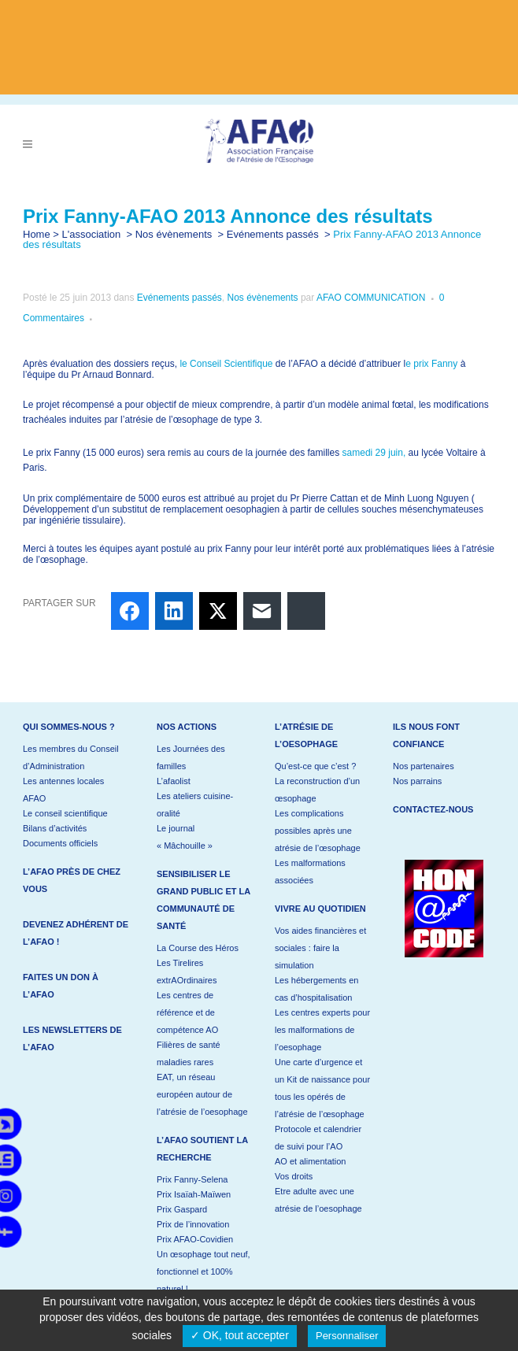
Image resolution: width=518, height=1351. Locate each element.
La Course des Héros (198, 948)
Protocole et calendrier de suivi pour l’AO (318, 1137)
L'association (91, 234)
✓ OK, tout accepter (240, 1335)
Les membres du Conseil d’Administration (71, 757)
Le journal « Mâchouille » (185, 837)
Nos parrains (417, 781)
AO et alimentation (310, 1161)
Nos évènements (174, 234)
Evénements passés (273, 234)
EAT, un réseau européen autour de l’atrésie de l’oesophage (202, 1094)
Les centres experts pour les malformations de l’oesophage (322, 1030)
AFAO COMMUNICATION (370, 297)
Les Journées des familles (191, 757)
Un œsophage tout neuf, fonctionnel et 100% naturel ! (203, 1271)
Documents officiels (60, 843)
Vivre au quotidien (320, 908)
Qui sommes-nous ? (69, 726)
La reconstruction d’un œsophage (317, 789)
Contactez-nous (433, 809)
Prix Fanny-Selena (192, 1179)
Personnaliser (347, 1336)
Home (36, 234)
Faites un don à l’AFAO (60, 985)
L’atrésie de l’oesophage (306, 735)
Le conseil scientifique (65, 813)
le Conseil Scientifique (227, 363)
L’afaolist (174, 781)
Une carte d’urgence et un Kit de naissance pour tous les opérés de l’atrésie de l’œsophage (322, 1088)
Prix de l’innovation (193, 1224)
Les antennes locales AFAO (63, 789)
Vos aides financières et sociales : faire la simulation (320, 948)
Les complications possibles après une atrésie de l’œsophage (318, 831)
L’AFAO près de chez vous (71, 880)
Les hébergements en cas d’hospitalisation (316, 988)
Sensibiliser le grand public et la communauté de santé (203, 900)
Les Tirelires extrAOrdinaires (186, 971)
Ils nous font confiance (426, 735)
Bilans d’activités (55, 828)
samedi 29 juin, (374, 452)
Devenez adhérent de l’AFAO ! (75, 933)
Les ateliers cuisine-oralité (195, 804)
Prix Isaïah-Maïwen (194, 1194)
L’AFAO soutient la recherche (202, 1148)
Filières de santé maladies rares (188, 1053)
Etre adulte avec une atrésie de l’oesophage (318, 1199)
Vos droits (294, 1176)
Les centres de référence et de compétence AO (187, 1012)
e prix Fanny (431, 363)
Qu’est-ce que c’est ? (315, 766)
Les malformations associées (310, 871)
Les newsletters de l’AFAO (72, 1038)
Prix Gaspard (182, 1209)
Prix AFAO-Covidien (195, 1239)
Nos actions (186, 726)
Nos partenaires (423, 766)
